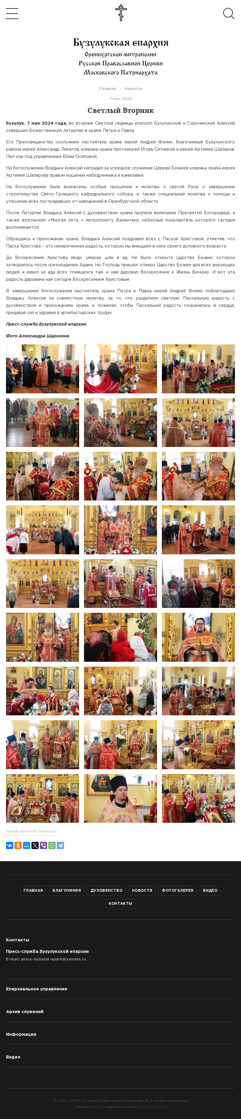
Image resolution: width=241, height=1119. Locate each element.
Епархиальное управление (36, 989)
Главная (33, 890)
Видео (210, 890)
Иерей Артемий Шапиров (31, 831)
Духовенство (106, 890)
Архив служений (24, 1012)
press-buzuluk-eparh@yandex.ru (53, 959)
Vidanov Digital (152, 1106)
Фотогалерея (177, 890)
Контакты (121, 903)
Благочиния (67, 890)
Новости (142, 890)
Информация (21, 1034)
